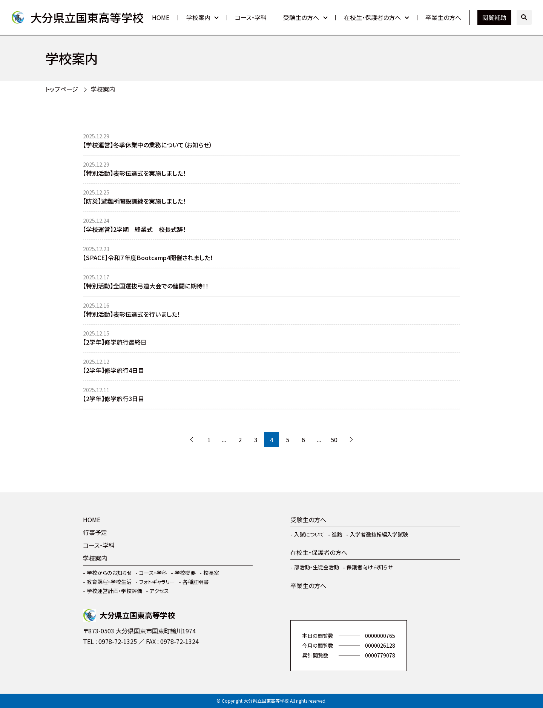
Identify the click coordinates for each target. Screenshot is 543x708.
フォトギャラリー (157, 581)
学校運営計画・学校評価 (114, 591)
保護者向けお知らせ (370, 567)
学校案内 (198, 17)
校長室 (211, 572)
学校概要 (185, 572)
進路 (337, 534)
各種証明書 (196, 581)
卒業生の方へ (443, 17)
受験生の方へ (301, 17)
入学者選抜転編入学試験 (379, 534)
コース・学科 (251, 17)
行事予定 (95, 532)
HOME (160, 17)
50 (334, 439)
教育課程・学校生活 (109, 581)
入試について (309, 534)
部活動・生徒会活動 (316, 567)
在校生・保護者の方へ (372, 17)
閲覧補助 (494, 17)
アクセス (159, 591)
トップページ (61, 88)
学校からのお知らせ (109, 572)
